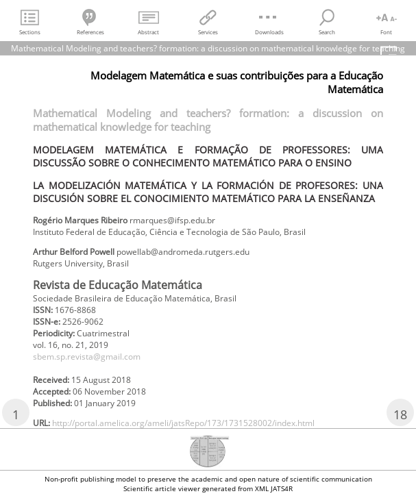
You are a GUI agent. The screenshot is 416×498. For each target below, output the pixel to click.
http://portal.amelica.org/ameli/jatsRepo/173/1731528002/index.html (183, 423)
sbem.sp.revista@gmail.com (86, 356)
